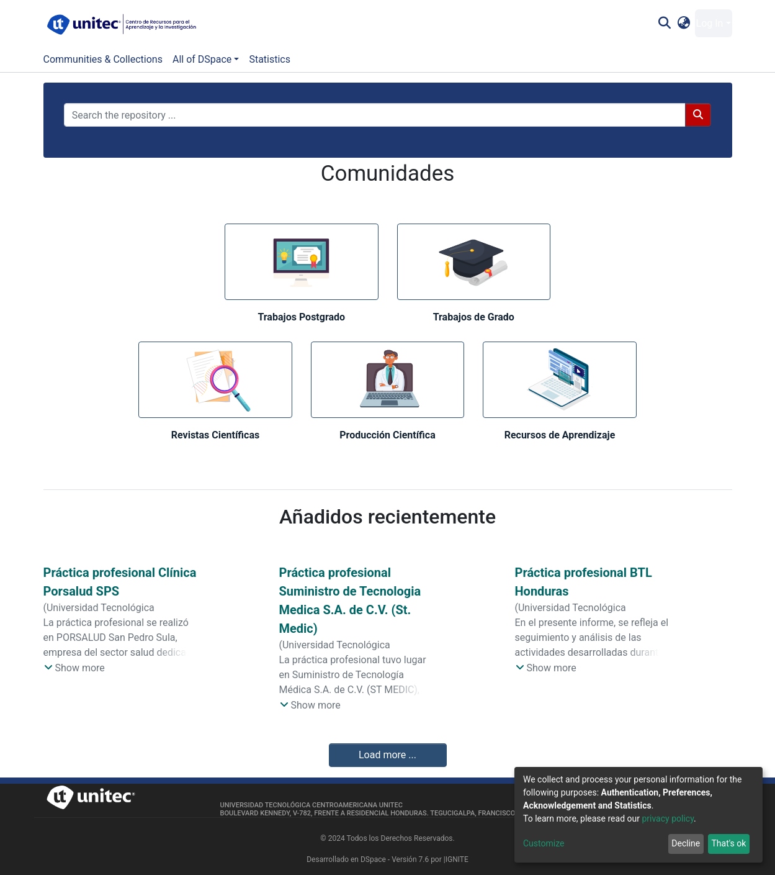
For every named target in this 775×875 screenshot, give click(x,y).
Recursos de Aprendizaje (560, 435)
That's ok (728, 843)
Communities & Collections (103, 59)
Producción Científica (387, 435)
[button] (683, 23)
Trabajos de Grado (473, 317)
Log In (709, 23)
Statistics (269, 59)
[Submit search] (665, 23)
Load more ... (387, 755)
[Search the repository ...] (375, 115)
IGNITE (457, 859)
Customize (543, 843)
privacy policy (668, 818)
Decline (685, 843)
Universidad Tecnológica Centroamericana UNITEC (311, 805)
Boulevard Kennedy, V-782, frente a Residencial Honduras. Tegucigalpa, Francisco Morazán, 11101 (396, 813)
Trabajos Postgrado (301, 317)
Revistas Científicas (215, 435)
